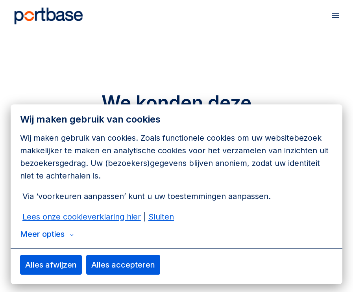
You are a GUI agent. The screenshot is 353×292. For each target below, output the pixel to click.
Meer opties (47, 234)
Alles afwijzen (51, 265)
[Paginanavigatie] (335, 16)
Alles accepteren (123, 265)
